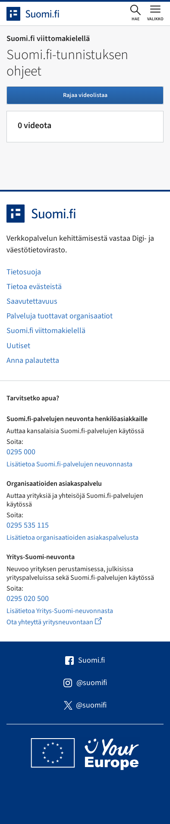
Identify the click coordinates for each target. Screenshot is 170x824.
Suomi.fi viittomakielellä (45, 330)
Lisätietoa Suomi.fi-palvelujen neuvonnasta (69, 464)
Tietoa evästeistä (34, 286)
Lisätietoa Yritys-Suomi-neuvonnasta (59, 611)
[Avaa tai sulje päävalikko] (155, 13)
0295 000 (20, 452)
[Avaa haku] (135, 13)
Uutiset (18, 345)
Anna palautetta (32, 360)
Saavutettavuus (31, 301)
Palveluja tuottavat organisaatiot (59, 316)
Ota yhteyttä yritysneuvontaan (64, 621)
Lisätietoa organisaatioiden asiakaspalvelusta (72, 537)
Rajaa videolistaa (85, 95)
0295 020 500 (27, 598)
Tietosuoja (23, 272)
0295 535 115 (27, 525)
